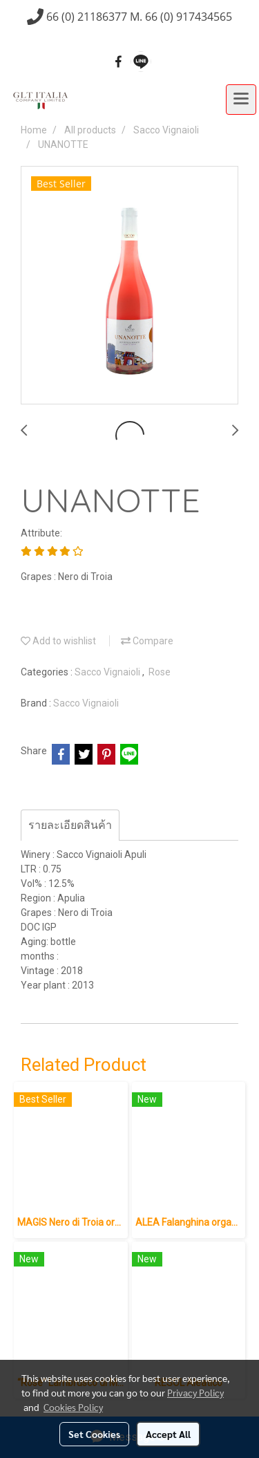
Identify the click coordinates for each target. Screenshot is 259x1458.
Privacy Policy (195, 1392)
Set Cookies (94, 1434)
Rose (159, 671)
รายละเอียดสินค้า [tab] (70, 825)
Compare (147, 640)
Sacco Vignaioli (108, 671)
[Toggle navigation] (241, 99)
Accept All (168, 1434)
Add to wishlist (58, 640)
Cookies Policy (73, 1407)
